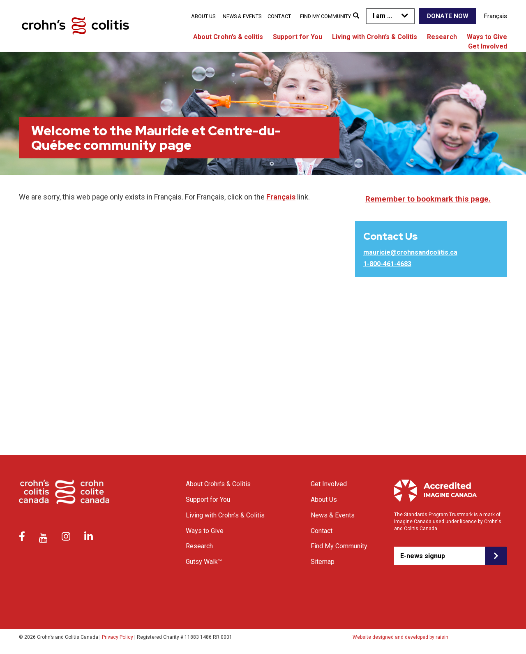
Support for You (297, 37)
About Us (203, 16)
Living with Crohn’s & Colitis (374, 37)
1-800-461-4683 (387, 264)
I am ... (382, 16)
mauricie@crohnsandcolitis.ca (410, 252)
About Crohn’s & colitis (228, 37)
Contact (279, 16)
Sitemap (323, 562)
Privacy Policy (117, 637)
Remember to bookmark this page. (428, 199)
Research (442, 37)
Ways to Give (487, 37)
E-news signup (422, 556)
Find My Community (325, 16)
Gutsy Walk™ (204, 562)
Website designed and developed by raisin (400, 637)
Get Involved (487, 46)
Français (495, 16)
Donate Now (447, 16)
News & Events (242, 16)
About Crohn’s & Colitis (218, 484)
